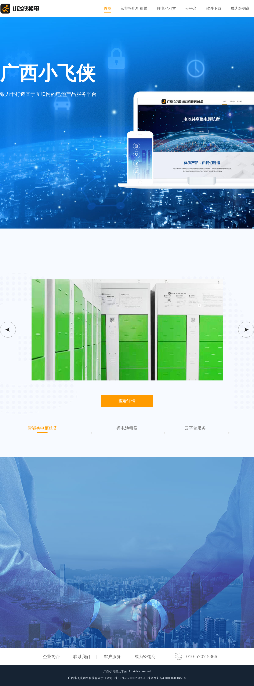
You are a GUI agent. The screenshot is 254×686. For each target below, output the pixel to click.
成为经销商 (240, 8)
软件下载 (213, 8)
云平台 (191, 8)
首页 (107, 9)
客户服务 (112, 656)
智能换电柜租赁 (134, 8)
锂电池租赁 (166, 8)
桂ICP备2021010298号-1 (130, 678)
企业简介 (51, 656)
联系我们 (81, 656)
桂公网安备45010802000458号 (167, 678)
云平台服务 (195, 428)
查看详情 (127, 401)
